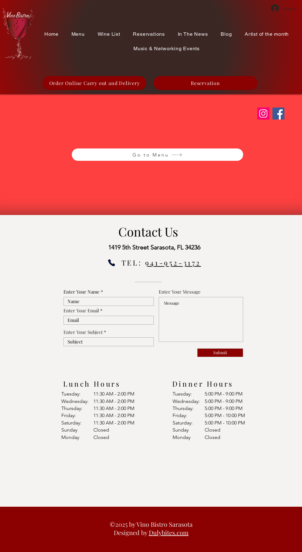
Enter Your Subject (83, 332)
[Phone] (112, 263)
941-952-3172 (173, 262)
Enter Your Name (81, 292)
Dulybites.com (169, 532)
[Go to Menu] (157, 154)
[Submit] (220, 352)
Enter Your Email (81, 310)
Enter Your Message (180, 292)
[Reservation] (205, 83)
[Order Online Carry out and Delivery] (94, 83)
